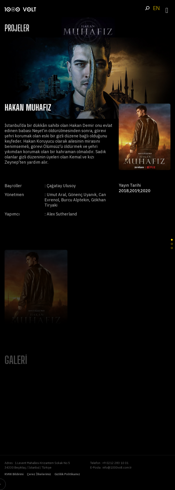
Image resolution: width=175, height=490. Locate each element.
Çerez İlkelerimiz (39, 474)
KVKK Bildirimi (14, 474)
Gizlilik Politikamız (67, 474)
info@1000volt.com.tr (117, 467)
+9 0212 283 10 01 (115, 463)
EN (156, 8)
